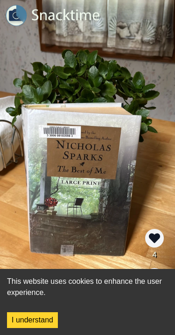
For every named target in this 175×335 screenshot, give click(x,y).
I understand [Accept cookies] (32, 320)
